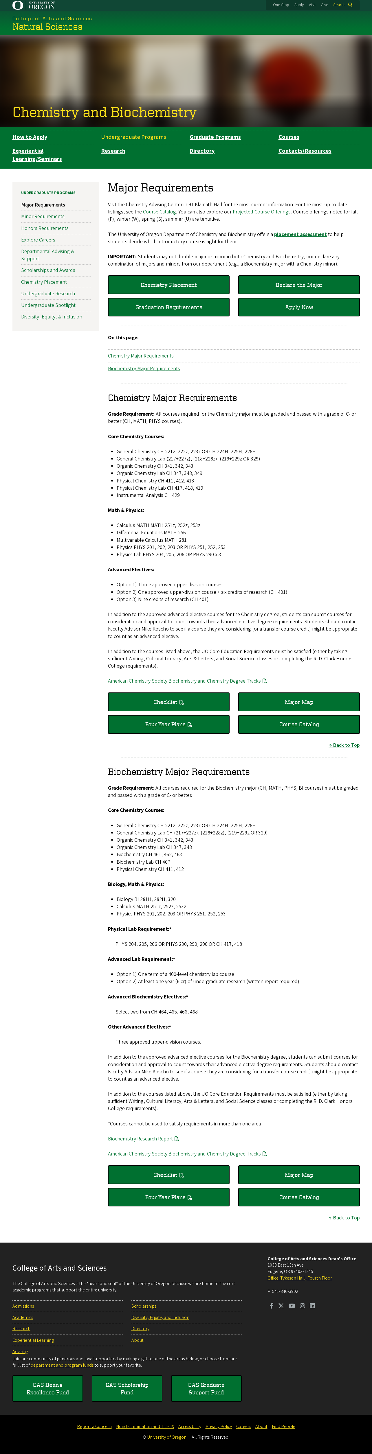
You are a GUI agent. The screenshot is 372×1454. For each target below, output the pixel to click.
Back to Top (346, 745)
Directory (202, 151)
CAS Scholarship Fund (127, 1388)
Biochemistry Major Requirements (144, 368)
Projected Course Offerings (262, 211)
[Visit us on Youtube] (292, 1306)
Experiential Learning (33, 1340)
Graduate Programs (215, 137)
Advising (20, 1351)
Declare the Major (299, 284)
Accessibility (189, 1426)
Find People (283, 1426)
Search (339, 5)
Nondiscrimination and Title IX (145, 1426)
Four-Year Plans (165, 724)
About (137, 1340)
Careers (243, 1426)
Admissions (23, 1306)
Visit (312, 5)
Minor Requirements (43, 216)
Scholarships (143, 1306)
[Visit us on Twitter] (281, 1306)
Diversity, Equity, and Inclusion (160, 1317)
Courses (288, 137)
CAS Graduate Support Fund (206, 1388)
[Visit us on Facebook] (271, 1306)
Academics (22, 1317)
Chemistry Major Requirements (141, 356)
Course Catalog (159, 211)
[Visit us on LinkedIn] (312, 1306)
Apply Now (299, 307)
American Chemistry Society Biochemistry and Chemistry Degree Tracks (184, 681)
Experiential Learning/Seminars (37, 155)
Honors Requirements (45, 228)
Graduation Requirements (168, 307)
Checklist (165, 702)
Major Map (299, 702)
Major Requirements (43, 205)
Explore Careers (38, 240)
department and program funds (62, 1365)
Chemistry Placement (169, 284)
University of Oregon (166, 1437)
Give (324, 5)
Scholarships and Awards (48, 270)
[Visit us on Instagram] (302, 1306)
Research (113, 151)
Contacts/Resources (304, 151)
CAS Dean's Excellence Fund (48, 1388)
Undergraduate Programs (133, 137)
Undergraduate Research (48, 293)
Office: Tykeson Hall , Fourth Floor (299, 1278)
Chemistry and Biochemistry (104, 111)
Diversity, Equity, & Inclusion (51, 316)
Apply (299, 5)
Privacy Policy (219, 1426)
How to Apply (29, 137)
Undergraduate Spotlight (48, 305)
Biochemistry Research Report (140, 1138)
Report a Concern (94, 1426)
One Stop (281, 5)
